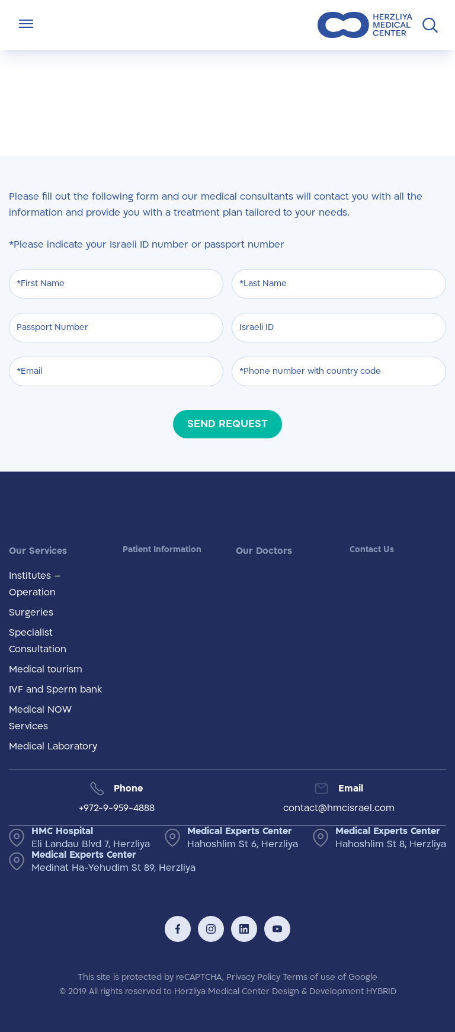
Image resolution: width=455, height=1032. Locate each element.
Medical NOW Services (40, 718)
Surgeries (31, 612)
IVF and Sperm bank (55, 689)
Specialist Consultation (37, 641)
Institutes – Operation (34, 584)
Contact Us (372, 549)
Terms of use (309, 977)
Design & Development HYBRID (334, 991)
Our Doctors (264, 550)
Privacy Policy (253, 977)
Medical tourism (45, 669)
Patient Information (162, 549)
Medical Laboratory (53, 746)
